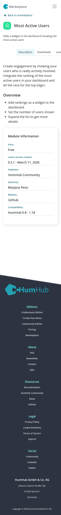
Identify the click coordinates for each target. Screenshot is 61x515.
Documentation (32, 387)
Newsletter (32, 358)
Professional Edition (32, 312)
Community (32, 456)
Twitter (32, 467)
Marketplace (32, 335)
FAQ (32, 352)
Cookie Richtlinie (32, 427)
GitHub (32, 404)
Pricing (32, 329)
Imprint (32, 439)
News (32, 398)
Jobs (32, 369)
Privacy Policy (32, 421)
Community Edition (32, 323)
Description (25, 52)
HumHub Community (24, 175)
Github (13, 200)
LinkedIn (32, 462)
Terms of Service (32, 433)
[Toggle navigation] (54, 6)
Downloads (44, 52)
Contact (32, 364)
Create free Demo (32, 318)
